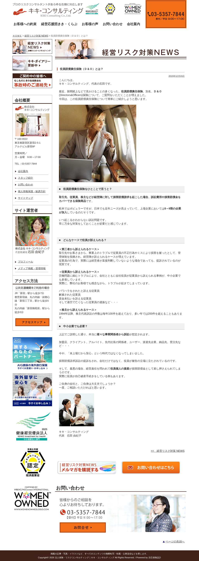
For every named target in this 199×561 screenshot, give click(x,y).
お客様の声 (90, 24)
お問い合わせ (112, 24)
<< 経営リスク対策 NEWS (168, 450)
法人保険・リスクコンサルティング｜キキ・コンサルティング (84, 557)
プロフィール (25, 261)
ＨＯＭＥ (17, 35)
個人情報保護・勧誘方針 (32, 191)
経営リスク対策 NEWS (36, 35)
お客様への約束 (25, 24)
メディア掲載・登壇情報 (32, 268)
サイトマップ (25, 198)
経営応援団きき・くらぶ (59, 24)
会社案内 (133, 24)
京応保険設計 (154, 557)
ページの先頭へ (175, 541)
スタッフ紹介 (25, 178)
